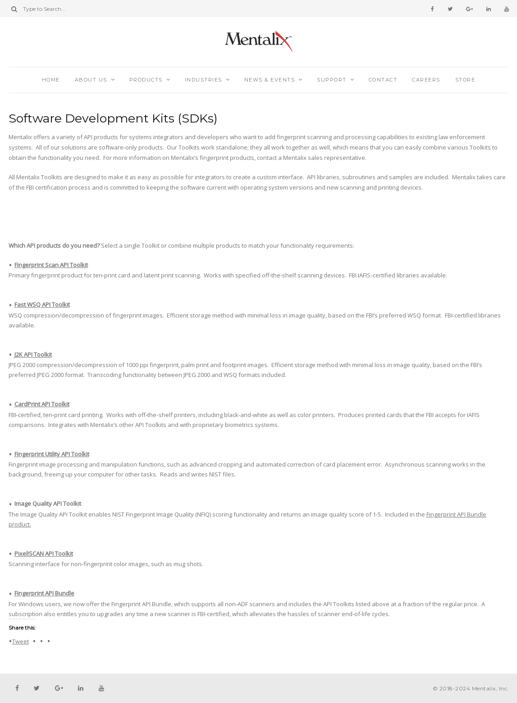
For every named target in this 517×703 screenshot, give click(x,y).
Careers (426, 80)
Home (51, 80)
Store (465, 80)
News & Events (269, 80)
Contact (383, 80)
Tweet (20, 640)
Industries (203, 80)
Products (146, 80)
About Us (91, 80)
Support (332, 80)
